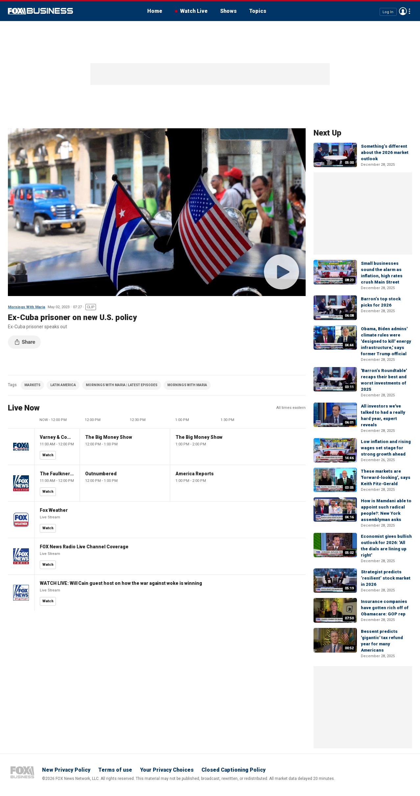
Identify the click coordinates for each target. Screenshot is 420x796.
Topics (257, 11)
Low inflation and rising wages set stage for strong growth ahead (386, 448)
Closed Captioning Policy (233, 770)
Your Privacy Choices (167, 770)
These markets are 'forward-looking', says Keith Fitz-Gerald (385, 477)
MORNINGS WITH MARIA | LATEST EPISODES (121, 385)
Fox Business (40, 11)
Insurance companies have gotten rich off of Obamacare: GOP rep (384, 607)
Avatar (403, 11)
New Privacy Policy (66, 770)
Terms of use (115, 770)
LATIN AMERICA (63, 385)
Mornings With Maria (26, 307)
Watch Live (194, 11)
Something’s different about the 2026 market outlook (384, 152)
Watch (48, 455)
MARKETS (32, 385)
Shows (228, 11)
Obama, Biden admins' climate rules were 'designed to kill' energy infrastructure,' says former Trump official (386, 341)
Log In (388, 12)
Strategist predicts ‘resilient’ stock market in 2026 (385, 578)
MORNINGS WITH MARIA (187, 385)
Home (154, 11)
